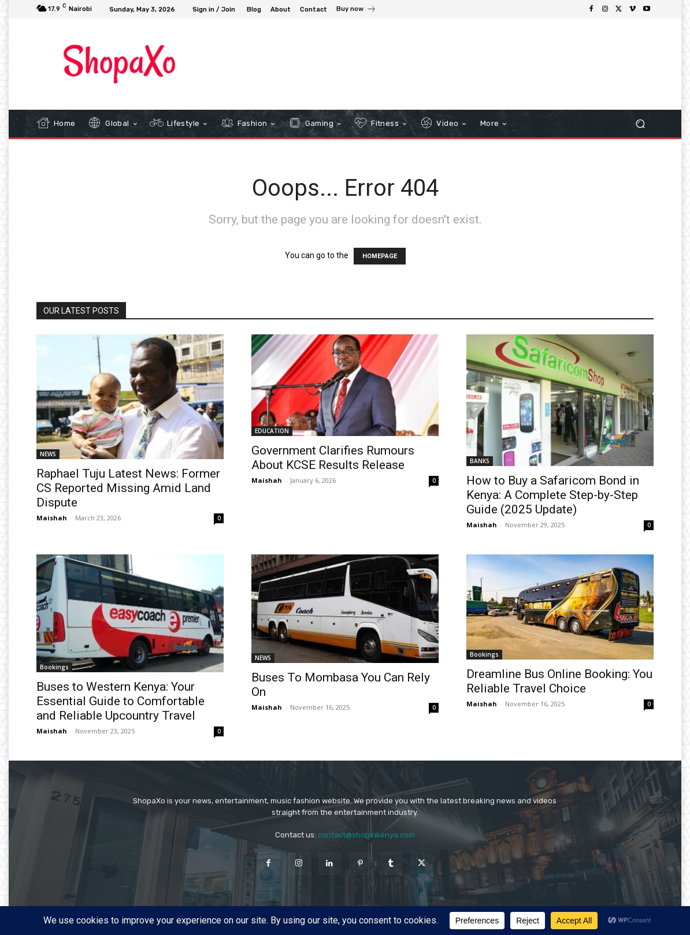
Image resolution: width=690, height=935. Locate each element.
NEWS (48, 454)
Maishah (51, 517)
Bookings (54, 667)
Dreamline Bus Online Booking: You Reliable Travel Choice (559, 681)
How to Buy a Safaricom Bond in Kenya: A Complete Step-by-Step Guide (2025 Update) (552, 495)
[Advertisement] (440, 64)
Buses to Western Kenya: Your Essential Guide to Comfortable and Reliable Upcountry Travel (120, 701)
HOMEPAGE (379, 256)
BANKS (479, 461)
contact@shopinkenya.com (366, 834)
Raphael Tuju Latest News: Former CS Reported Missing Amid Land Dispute (128, 488)
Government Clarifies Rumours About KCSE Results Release (332, 458)
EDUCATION (272, 431)
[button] (640, 123)
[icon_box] (356, 10)
